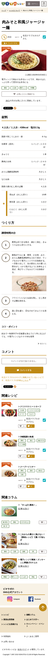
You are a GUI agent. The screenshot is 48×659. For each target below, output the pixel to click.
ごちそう (31, 414)
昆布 (31, 470)
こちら (26, 380)
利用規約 (7, 636)
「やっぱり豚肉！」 (28, 505)
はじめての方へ (32, 619)
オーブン (22, 414)
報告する (43, 344)
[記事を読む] (23, 509)
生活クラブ (23, 649)
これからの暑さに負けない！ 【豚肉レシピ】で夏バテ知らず (32, 537)
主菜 (22, 474)
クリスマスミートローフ (30, 406)
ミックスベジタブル (33, 410)
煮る (31, 440)
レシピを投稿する (10, 624)
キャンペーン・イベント (35, 625)
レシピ (6, 615)
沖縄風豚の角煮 (27, 437)
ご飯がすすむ (41, 440)
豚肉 (22, 440)
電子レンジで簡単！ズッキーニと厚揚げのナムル (32, 561)
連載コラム (30, 615)
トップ (4, 10)
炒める (40, 470)
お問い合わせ (8, 642)
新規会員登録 (8, 619)
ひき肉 (22, 410)
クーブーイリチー (27, 467)
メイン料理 (22, 444)
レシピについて (14, 10)
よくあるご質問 (32, 636)
